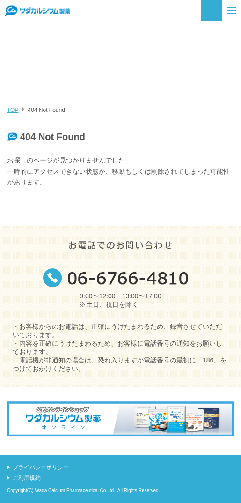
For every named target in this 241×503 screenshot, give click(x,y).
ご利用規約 (27, 478)
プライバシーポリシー (41, 467)
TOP (12, 110)
